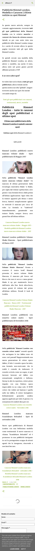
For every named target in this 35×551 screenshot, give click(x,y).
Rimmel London (25, 486)
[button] (3, 19)
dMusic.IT (8, 3)
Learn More (14, 549)
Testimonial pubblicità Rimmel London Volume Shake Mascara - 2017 (17, 306)
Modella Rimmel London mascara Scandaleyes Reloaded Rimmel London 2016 (17, 477)
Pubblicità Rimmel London (11, 486)
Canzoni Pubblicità (9, 484)
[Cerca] (32, 3)
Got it (23, 549)
